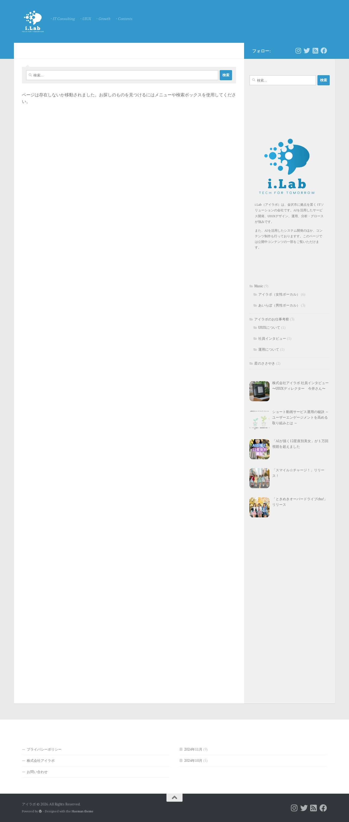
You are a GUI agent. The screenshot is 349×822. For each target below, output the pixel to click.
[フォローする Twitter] (307, 50)
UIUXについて (269, 327)
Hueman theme (82, 811)
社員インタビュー (272, 338)
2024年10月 (193, 760)
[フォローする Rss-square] (315, 50)
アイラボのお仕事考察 (271, 319)
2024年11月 (193, 749)
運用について (268, 349)
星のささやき (264, 363)
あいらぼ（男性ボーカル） (279, 305)
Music (258, 286)
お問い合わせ (37, 771)
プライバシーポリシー (44, 749)
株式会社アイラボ (41, 760)
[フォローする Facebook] (324, 50)
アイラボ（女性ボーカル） (279, 294)
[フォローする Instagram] (298, 50)
